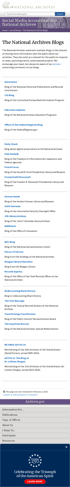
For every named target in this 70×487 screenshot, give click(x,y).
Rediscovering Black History (20, 290)
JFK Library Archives (15, 216)
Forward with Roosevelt (18, 176)
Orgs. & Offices (11, 420)
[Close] (66, 447)
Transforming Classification (20, 313)
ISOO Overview (12, 206)
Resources (8, 440)
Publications (9, 415)
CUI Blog (9, 95)
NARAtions (10, 225)
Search (60, 14)
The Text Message (14, 300)
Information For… (12, 409)
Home (5, 30)
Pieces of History (14, 251)
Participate (9, 435)
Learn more (35, 481)
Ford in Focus (12, 167)
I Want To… (8, 430)
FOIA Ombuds (12, 153)
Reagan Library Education (19, 261)
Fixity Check (11, 144)
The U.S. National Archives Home (28, 5)
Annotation (11, 81)
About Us (7, 425)
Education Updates (15, 109)
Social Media (15, 30)
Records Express (13, 271)
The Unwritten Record (17, 323)
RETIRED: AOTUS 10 (15, 344)
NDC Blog (10, 241)
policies (56, 63)
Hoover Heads (12, 196)
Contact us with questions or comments (20, 394)
